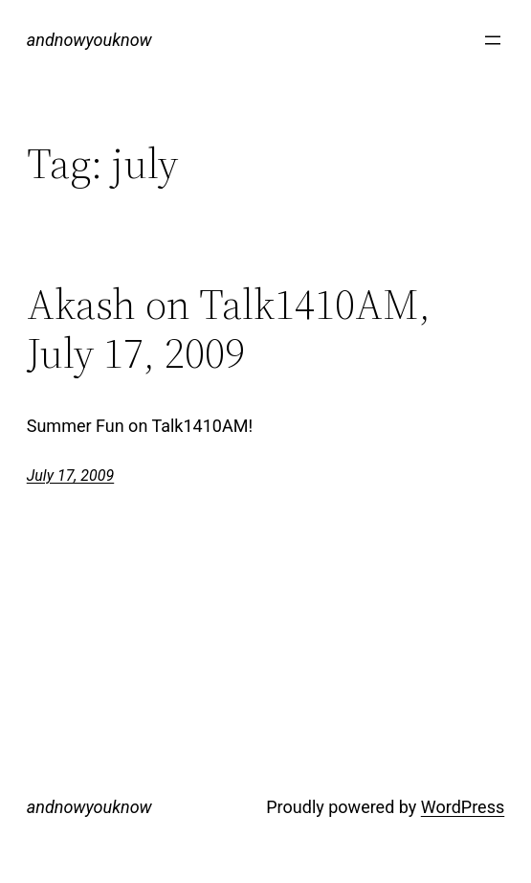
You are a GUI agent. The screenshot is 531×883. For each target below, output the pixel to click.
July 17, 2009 (70, 475)
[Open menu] (492, 40)
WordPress (462, 807)
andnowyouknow (89, 40)
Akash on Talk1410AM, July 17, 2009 (229, 329)
